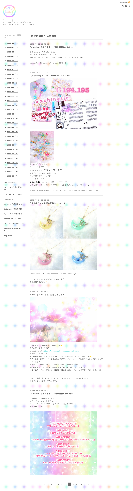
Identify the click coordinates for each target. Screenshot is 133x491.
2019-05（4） (12, 158)
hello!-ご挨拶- (10, 182)
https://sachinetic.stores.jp (63, 274)
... (85, 484)
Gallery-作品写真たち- (13, 204)
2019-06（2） (12, 154)
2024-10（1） (12, 56)
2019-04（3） (12, 163)
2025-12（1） (12, 43)
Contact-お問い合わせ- (14, 223)
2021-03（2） (12, 83)
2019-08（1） (12, 145)
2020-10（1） (12, 92)
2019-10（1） (12, 136)
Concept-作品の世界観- (13, 188)
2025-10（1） (12, 47)
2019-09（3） (12, 140)
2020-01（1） (12, 123)
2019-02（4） (12, 172)
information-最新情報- (13, 36)
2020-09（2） (12, 96)
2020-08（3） (12, 101)
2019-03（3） (12, 167)
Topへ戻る (8, 235)
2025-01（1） (12, 52)
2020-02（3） (12, 118)
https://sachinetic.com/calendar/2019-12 (48, 63)
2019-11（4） (12, 132)
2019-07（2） (12, 149)
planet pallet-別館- (13, 219)
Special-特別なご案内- (13, 214)
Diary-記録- (9, 199)
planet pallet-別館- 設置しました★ (47, 294)
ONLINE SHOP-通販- (13, 194)
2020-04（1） (12, 109)
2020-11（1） (12, 87)
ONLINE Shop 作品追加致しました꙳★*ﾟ (49, 203)
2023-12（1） (12, 70)
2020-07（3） (12, 105)
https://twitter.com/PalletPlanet (60, 378)
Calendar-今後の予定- (13, 209)
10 (81, 484)
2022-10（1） (12, 74)
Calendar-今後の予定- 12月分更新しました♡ (51, 47)
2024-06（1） (12, 61)
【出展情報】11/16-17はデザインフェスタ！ (51, 75)
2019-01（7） (12, 176)
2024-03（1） (12, 65)
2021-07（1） (12, 78)
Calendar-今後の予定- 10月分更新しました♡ (51, 393)
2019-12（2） (12, 127)
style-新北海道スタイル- (13, 229)
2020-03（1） (12, 114)
